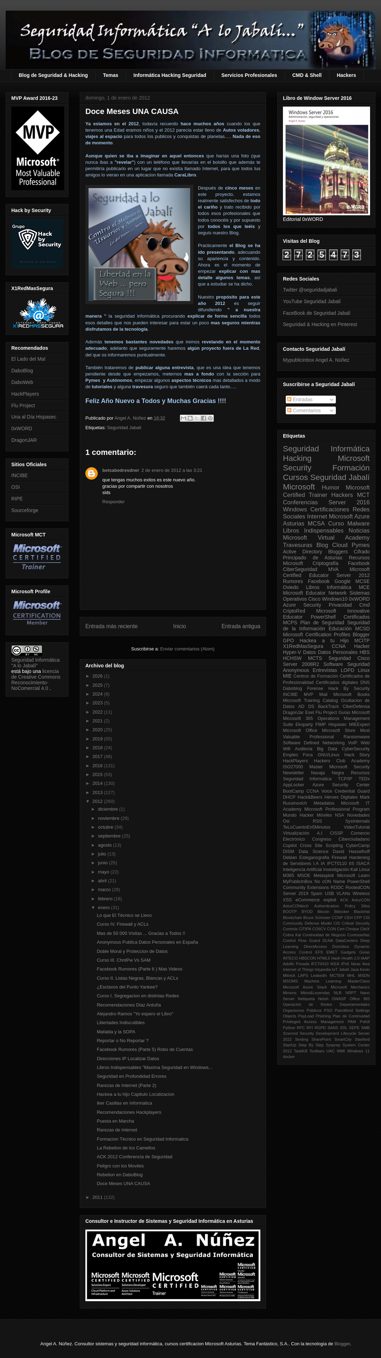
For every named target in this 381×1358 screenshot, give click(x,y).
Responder (113, 501)
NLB (337, 993)
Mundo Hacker (298, 815)
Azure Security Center (341, 784)
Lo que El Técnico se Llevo (124, 915)
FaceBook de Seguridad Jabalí (316, 313)
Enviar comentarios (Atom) (187, 648)
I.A (316, 863)
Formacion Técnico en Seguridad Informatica (142, 1139)
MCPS (290, 622)
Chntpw (352, 929)
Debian (290, 857)
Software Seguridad (346, 664)
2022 (98, 712)
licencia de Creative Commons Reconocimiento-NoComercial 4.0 (35, 679)
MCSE (363, 581)
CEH (348, 917)
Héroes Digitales (341, 797)
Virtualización (296, 833)
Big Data (327, 748)
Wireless (361, 893)
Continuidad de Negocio (324, 935)
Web (365, 742)
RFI (310, 1028)
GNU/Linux (329, 754)
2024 (98, 694)
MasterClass (359, 981)
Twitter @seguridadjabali (310, 290)
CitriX (365, 929)
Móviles (324, 815)
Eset (309, 712)
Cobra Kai (292, 935)
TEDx (364, 778)
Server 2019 (295, 893)
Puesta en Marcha (115, 1121)
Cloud (340, 545)
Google (342, 581)
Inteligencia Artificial (302, 869)
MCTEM (337, 975)
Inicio (179, 626)
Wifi (286, 748)
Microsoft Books (351, 694)
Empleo (290, 754)
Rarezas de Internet (117, 1129)
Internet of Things (298, 969)
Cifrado (362, 551)
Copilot (290, 845)
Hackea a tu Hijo (324, 640)
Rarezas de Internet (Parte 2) (126, 1085)
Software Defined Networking (314, 742)
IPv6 (345, 964)
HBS (364, 652)
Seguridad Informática (326, 448)
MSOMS (290, 981)
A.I (319, 833)
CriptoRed (294, 611)
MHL (351, 975)
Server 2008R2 (301, 664)
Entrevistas (325, 670)
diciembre (108, 809)
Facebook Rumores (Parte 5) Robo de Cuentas (145, 1049)
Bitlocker (341, 911)
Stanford (362, 1039)
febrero (106, 898)
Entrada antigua (241, 626)
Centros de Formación (316, 676)
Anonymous (296, 670)
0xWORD (21, 428)
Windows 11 (358, 1051)
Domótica (340, 946)
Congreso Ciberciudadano (341, 839)
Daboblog (292, 688)
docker (289, 1056)
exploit (329, 899)
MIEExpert (359, 724)
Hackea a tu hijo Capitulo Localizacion (135, 1094)
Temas (110, 75)
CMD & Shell (307, 75)
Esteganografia (314, 857)
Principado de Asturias (312, 557)
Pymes (361, 545)
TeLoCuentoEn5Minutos (306, 827)
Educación (339, 628)
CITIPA (305, 929)
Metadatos (324, 803)
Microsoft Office (300, 730)
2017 (98, 756)
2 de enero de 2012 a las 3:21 (171, 470)
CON (331, 929)
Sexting (301, 1039)
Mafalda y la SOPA (116, 1031)
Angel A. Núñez (130, 418)
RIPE (17, 498)
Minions (290, 993)
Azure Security (302, 605)
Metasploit (324, 875)
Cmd (364, 605)
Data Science (313, 851)
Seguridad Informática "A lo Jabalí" (35, 662)
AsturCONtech (295, 906)
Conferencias (300, 502)
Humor (330, 487)
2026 (98, 676)
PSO (328, 1010)
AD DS (306, 706)
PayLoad (306, 1016)
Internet (317, 516)
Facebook (359, 563)
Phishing (323, 1016)
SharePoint (321, 1039)
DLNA (327, 940)
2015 (98, 774)
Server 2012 (353, 575)
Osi (286, 821)
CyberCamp (358, 845)
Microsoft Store (339, 730)
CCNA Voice (319, 791)
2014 (98, 783)
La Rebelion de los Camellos (126, 1147)
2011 (98, 1197)
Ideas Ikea (360, 964)
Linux (364, 670)
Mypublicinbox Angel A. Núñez (316, 360)
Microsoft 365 (298, 718)
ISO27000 (293, 766)
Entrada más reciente (111, 626)
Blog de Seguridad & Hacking (53, 75)
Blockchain (292, 917)
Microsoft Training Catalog (310, 700)
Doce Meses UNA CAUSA (123, 1183)
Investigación (336, 869)
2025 (98, 685)
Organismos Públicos (302, 1010)
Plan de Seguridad (322, 622)
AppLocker (293, 784)
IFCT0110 (337, 863)
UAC (330, 1051)
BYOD (307, 911)
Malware (358, 523)
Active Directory (302, 551)
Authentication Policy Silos (342, 906)
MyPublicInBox (297, 881)
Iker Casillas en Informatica (124, 1103)
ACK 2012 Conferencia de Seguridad (134, 1156)
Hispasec (337, 724)
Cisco (314, 599)
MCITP (362, 640)
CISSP (336, 833)
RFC (301, 1028)
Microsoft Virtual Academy (326, 537)
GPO (288, 640)
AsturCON (361, 900)
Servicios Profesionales (249, 75)
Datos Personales (337, 652)
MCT (363, 495)
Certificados (357, 617)
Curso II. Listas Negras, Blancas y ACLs (137, 978)
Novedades (358, 815)
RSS (317, 821)
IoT (335, 969)
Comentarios (304, 410)
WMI (341, 1051)
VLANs (343, 893)
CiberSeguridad (300, 569)
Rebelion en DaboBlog (120, 1174)
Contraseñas (358, 935)
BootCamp (293, 791)
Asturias (293, 523)
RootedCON (357, 887)
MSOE (303, 875)
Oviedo (290, 587)
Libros (312, 587)
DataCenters (346, 940)
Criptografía (325, 563)
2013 (98, 792)
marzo (105, 889)
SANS (332, 1028)
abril (103, 880)
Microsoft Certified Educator (326, 572)
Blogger (361, 634)
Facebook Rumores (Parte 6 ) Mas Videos (139, 969)
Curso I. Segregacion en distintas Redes (138, 995)
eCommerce (308, 899)
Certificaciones (329, 509)
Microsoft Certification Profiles (316, 634)
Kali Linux (360, 869)
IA (323, 863)
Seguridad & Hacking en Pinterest (320, 324)
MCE (364, 587)
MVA (333, 569)
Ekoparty (304, 724)
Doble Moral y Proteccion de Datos (132, 951)
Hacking (297, 458)
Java (354, 969)
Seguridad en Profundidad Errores (131, 1076)
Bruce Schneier (317, 917)
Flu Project (23, 405)
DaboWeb (22, 382)
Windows (295, 509)
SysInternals (357, 821)
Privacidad (340, 605)
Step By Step (310, 1045)
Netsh (323, 999)
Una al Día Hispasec (33, 417)
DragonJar (293, 712)
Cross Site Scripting (321, 845)
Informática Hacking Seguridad (169, 75)
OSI (15, 487)
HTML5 (323, 958)
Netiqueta (306, 999)
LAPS (303, 975)
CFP (358, 917)
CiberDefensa (356, 706)
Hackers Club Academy (342, 760)
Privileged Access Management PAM (319, 1022)
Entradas (300, 399)
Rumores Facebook (306, 581)
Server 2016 (349, 502)
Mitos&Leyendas (315, 993)
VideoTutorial (357, 827)
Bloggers (337, 551)
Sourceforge (24, 510)
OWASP (339, 999)
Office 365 (360, 999)
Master (316, 766)
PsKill (365, 1022)
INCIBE (19, 475)
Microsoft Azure (349, 516)
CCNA (339, 646)
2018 (98, 747)
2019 (98, 738)
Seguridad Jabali (124, 427)
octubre (106, 827)
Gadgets (348, 952)
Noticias (359, 530)
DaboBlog (22, 370)
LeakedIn (319, 975)
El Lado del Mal (28, 359)
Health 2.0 (350, 958)
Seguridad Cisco (349, 658)
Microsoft (299, 486)
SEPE (354, 1028)
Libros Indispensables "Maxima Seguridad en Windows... (154, 1067)
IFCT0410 (320, 964)
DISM (288, 851)
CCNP (337, 917)
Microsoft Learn (353, 875)
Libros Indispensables (313, 530)
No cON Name (329, 881)
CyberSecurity (356, 748)
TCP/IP (345, 778)
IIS (351, 863)
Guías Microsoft (354, 712)
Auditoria (304, 748)
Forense (315, 688)
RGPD (320, 1028)
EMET (331, 952)
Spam (316, 893)
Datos (309, 652)
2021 (98, 720)
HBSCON (307, 958)
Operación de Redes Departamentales (326, 1004)
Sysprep (333, 1045)
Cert (340, 929)
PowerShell (323, 617)
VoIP (352, 742)
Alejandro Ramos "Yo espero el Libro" (135, 1013)
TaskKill (300, 1051)
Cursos (295, 477)
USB (329, 893)
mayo (104, 872)
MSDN (364, 975)
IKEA (335, 964)
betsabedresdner (120, 470)
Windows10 (334, 599)
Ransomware (357, 736)
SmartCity (342, 1039)
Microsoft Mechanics (350, 987)
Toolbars (316, 1051)
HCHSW (292, 658)
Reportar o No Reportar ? (123, 1040)
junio (103, 862)
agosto (105, 845)
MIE (287, 676)
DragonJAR (24, 440)
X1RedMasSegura (303, 646)
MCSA (316, 523)
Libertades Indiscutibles (121, 1022)
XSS (287, 899)
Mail (323, 694)
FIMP (320, 724)
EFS (319, 952)
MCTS (315, 658)
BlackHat (362, 911)
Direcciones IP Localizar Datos (128, 1058)
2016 (98, 765)
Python (289, 1028)
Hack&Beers (310, 797)
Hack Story (357, 754)
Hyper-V (292, 652)
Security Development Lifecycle (328, 1033)
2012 (98, 801)
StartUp (289, 1045)
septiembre (110, 836)
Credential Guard (352, 791)
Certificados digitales (337, 682)
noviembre (109, 818)
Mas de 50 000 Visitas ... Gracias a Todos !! (141, 933)
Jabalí (344, 969)
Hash (335, 958)
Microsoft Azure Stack (305, 987)
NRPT (350, 993)
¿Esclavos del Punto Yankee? (127, 987)
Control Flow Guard (301, 940)
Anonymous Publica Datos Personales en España (147, 942)
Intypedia (323, 969)
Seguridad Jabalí (340, 477)
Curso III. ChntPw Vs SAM (123, 960)
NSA (339, 815)
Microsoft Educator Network (314, 593)
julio (103, 854)
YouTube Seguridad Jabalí (312, 301)
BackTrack (328, 706)
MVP (308, 694)
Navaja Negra (327, 772)
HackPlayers (25, 394)
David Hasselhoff (351, 851)
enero (104, 907)
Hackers (346, 75)
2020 (98, 729)
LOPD (347, 670)
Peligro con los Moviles (120, 1165)
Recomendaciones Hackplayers (129, 1112)
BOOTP (290, 911)
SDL (343, 1028)
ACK (344, 900)
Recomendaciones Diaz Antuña (129, 1005)
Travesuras (297, 545)
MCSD (362, 628)
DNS (365, 682)
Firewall (339, 857)
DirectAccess (315, 946)
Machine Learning (322, 981)
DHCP (289, 797)
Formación (351, 467)
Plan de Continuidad (351, 1016)
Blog (322, 545)
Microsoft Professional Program (337, 809)
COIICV (319, 929)
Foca (308, 754)
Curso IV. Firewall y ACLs (122, 924)
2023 (98, 702)
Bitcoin (323, 911)
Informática (339, 587)
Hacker (362, 646)
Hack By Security (349, 688)
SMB (365, 1028)
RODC (337, 887)
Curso (336, 523)
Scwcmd (290, 1033)
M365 (288, 875)
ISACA (363, 863)
